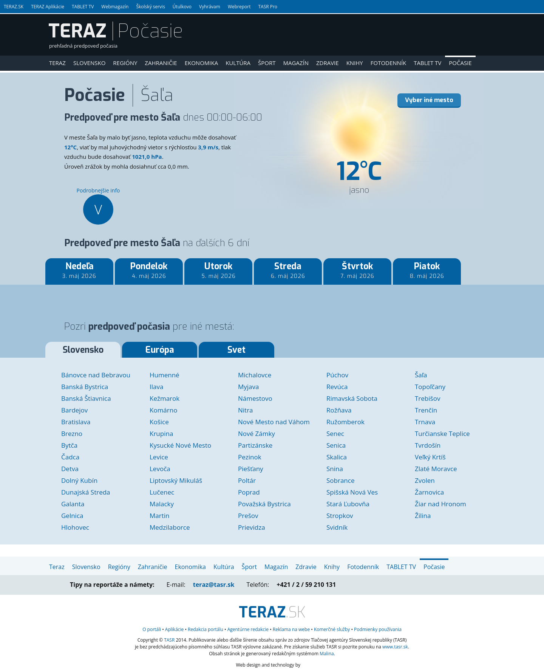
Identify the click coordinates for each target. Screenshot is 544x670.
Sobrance (340, 480)
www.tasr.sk (395, 647)
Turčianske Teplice (442, 433)
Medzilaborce (170, 527)
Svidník (337, 527)
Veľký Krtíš (430, 457)
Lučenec (162, 492)
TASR (169, 640)
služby (332, 629)
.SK (272, 612)
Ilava (156, 386)
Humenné (164, 375)
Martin (159, 515)
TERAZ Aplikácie (47, 6)
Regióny (125, 63)
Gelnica (72, 515)
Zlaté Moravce (436, 468)
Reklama (291, 629)
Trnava (425, 421)
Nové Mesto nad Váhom (274, 421)
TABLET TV (83, 6)
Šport (266, 63)
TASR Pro (267, 6)
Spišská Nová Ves (352, 492)
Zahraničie (161, 63)
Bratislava (76, 421)
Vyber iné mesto (429, 100)
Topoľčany (430, 386)
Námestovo (255, 398)
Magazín (296, 63)
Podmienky (378, 629)
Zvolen (425, 480)
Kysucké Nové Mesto (180, 445)
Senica (336, 445)
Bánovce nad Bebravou (95, 375)
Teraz (57, 63)
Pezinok (249, 457)
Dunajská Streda (85, 492)
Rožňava (339, 410)
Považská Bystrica (264, 503)
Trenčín (426, 410)
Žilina (423, 515)
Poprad (249, 492)
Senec (335, 433)
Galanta (72, 503)
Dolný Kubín (79, 480)
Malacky (162, 503)
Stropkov (339, 515)
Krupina (161, 433)
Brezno (71, 433)
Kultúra (238, 63)
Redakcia (205, 629)
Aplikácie (174, 629)
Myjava (248, 386)
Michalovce (254, 375)
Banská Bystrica (84, 386)
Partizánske (255, 445)
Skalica (336, 457)
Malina (327, 653)
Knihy (354, 63)
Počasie (460, 63)
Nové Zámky (256, 433)
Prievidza (251, 527)
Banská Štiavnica (86, 398)
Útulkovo (182, 6)
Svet (236, 350)
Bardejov (74, 410)
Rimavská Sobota (351, 398)
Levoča (160, 468)
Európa (159, 350)
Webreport (239, 6)
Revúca (337, 386)
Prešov (248, 515)
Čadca (70, 457)
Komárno (163, 410)
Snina (334, 468)
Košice (159, 421)
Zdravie (327, 63)
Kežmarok (164, 398)
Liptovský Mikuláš (176, 480)
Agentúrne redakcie (248, 629)
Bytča (69, 445)
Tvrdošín (427, 445)
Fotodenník (388, 63)
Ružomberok (345, 421)
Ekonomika (201, 63)
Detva (70, 468)
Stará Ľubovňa (347, 503)
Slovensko (89, 63)
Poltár (247, 480)
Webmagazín (114, 6)
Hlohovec (75, 527)
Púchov (337, 375)
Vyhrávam (209, 6)
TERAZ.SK (13, 6)
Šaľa (421, 375)
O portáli (151, 629)
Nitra (245, 410)
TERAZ (77, 31)
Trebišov (427, 398)
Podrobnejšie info (98, 206)
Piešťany (250, 468)
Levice (159, 457)
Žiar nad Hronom (440, 503)
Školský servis (150, 6)
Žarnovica (429, 492)
